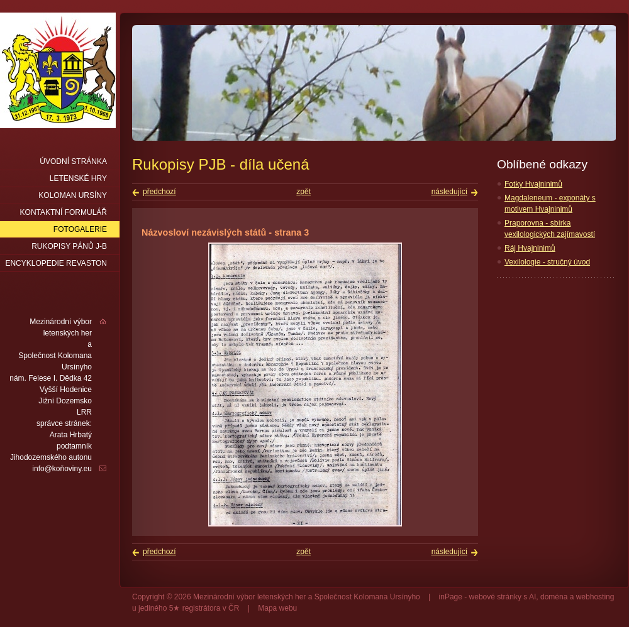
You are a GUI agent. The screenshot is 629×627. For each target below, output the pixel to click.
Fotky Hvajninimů (533, 184)
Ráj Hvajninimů (529, 248)
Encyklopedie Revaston (56, 263)
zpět (303, 191)
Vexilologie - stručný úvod (547, 262)
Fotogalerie (80, 229)
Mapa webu (277, 608)
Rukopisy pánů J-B (69, 246)
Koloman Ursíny (72, 195)
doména (553, 596)
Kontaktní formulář (63, 212)
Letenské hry (78, 178)
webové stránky (495, 596)
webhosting (595, 596)
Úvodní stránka (73, 161)
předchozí (159, 191)
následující (449, 191)
